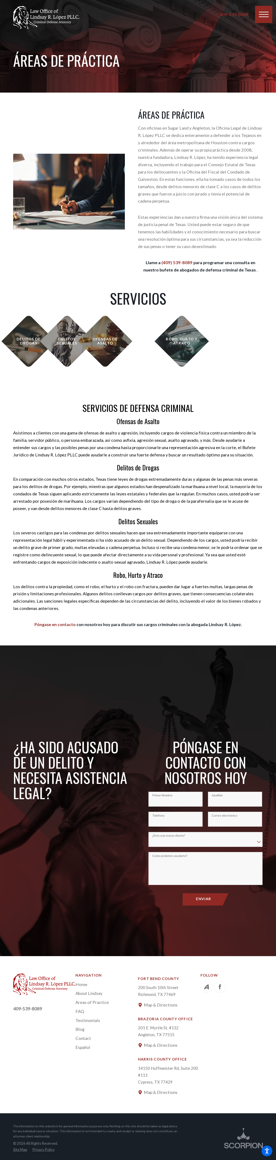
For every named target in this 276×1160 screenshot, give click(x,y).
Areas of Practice (92, 1002)
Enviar (203, 898)
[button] (267, 1151)
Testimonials (87, 1020)
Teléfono (158, 815)
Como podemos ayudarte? (169, 856)
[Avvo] (206, 987)
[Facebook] (220, 987)
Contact (83, 1038)
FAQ (79, 1011)
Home (81, 984)
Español (82, 1047)
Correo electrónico (224, 815)
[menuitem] (106, 984)
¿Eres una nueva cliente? (168, 835)
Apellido (217, 795)
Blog (80, 1029)
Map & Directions (160, 1004)
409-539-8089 (234, 14)
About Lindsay (88, 993)
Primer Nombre (162, 795)
